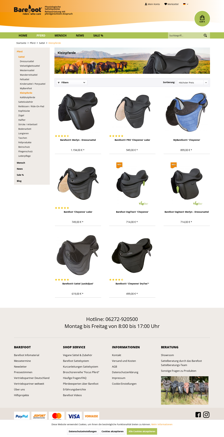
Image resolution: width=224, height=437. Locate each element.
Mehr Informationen (162, 424)
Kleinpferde (26, 92)
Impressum (118, 378)
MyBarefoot (26, 88)
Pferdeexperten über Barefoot (80, 383)
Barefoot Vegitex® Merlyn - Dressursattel (187, 211)
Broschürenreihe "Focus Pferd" (81, 372)
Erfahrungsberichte (74, 389)
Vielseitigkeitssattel (30, 65)
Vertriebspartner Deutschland (31, 378)
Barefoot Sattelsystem (76, 361)
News (20, 168)
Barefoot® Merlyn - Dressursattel (78, 139)
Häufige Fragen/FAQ (74, 378)
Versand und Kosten (124, 361)
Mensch (21, 162)
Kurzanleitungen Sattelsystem (80, 366)
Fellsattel (24, 79)
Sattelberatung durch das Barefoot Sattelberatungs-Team (181, 363)
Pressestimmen (23, 372)
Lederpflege (24, 155)
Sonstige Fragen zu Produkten (178, 371)
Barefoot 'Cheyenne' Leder (78, 211)
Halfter (22, 119)
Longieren (23, 133)
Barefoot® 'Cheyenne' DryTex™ (132, 283)
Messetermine (22, 361)
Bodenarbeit (24, 128)
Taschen (22, 137)
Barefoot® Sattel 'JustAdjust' (77, 283)
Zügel (21, 115)
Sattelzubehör (25, 101)
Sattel (21, 56)
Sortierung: (169, 82)
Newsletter (20, 366)
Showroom (167, 355)
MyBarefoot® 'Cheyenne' (186, 139)
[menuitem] (152, 4)
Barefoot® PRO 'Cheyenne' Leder (132, 139)
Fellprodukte (24, 142)
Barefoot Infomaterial (26, 355)
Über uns (19, 389)
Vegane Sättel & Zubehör (77, 355)
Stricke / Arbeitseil (27, 124)
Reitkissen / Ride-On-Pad (31, 106)
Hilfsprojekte (21, 395)
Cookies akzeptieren (113, 431)
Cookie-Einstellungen (124, 383)
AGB (114, 366)
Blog (19, 180)
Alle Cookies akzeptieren (142, 431)
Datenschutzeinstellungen (83, 431)
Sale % (20, 174)
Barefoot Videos (72, 395)
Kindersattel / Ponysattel (32, 83)
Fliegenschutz (25, 151)
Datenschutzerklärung (125, 372)
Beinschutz (24, 146)
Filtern (63, 82)
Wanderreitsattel (28, 74)
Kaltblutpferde (27, 97)
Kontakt (116, 355)
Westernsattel (27, 70)
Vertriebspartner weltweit (29, 383)
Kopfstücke (24, 110)
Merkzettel (171, 4)
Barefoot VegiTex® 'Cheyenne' (132, 211)
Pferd (20, 51)
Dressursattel (27, 61)
